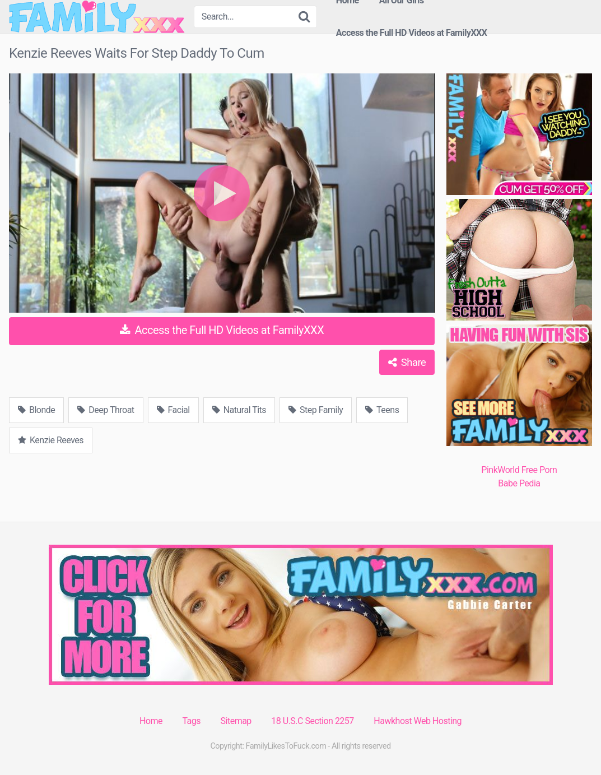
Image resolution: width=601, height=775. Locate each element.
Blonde (36, 410)
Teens (382, 410)
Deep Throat (105, 410)
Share (407, 362)
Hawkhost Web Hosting (418, 721)
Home (150, 721)
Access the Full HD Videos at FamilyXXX (411, 32)
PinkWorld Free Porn (519, 470)
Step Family (315, 410)
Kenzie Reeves (50, 440)
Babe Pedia (519, 483)
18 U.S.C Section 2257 (312, 721)
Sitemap (236, 721)
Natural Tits (239, 410)
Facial (173, 410)
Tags (191, 721)
